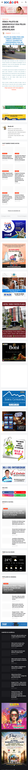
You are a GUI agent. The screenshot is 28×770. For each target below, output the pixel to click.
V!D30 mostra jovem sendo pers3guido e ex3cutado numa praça (7, 157)
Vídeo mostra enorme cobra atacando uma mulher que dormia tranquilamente (17, 645)
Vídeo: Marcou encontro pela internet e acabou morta (18, 651)
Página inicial (5, 19)
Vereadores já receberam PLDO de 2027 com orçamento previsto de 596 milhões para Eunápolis (7, 198)
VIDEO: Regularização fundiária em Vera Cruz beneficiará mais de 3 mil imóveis (7, 175)
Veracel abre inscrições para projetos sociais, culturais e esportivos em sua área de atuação (19, 531)
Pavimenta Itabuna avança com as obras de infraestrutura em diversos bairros (20, 197)
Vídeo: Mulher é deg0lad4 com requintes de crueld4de (18, 667)
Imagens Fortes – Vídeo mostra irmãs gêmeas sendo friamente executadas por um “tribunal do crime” (18, 614)
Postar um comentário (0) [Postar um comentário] (14, 210)
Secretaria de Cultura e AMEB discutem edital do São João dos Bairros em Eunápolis (20, 158)
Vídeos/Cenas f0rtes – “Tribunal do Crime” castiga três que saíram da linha (19, 676)
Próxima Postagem (21, 216)
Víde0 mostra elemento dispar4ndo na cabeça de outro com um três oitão (18, 606)
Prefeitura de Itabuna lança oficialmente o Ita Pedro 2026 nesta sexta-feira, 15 (18, 523)
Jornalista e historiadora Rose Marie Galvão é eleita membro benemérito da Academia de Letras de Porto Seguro (19, 541)
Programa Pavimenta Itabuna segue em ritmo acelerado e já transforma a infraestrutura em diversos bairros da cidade (20, 177)
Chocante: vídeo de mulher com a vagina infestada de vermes (18, 598)
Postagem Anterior (6, 216)
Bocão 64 (10, 126)
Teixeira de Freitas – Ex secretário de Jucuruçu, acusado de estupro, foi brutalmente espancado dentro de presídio (18, 694)
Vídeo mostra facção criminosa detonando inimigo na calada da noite (19, 660)
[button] (2, 2)
